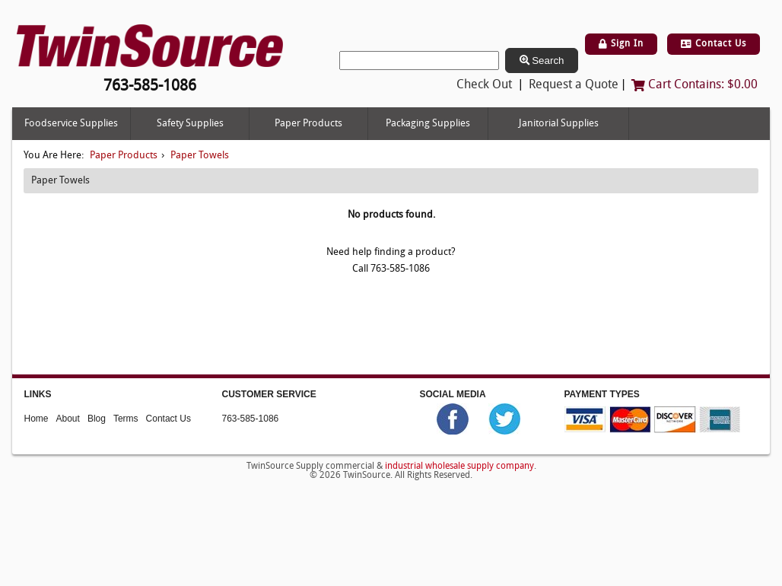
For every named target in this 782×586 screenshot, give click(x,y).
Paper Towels (199, 156)
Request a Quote (573, 85)
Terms (125, 417)
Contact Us (713, 44)
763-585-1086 (250, 417)
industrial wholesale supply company (459, 466)
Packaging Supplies (428, 124)
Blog (96, 417)
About (68, 417)
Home (36, 417)
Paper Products (308, 124)
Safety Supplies (190, 124)
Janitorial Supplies (559, 124)
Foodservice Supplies (71, 124)
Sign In (621, 44)
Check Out (484, 85)
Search (542, 60)
